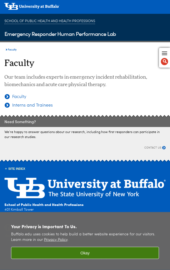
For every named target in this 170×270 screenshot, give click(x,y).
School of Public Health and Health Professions (49, 21)
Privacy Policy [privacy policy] (55, 242)
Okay (85, 255)
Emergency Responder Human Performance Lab (60, 33)
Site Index (16, 168)
